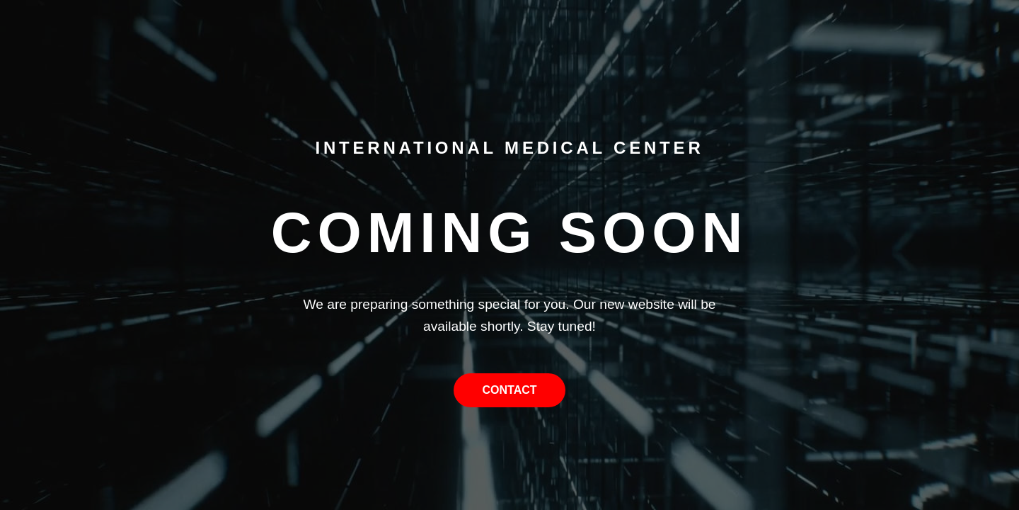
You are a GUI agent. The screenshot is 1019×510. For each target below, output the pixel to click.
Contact (509, 390)
